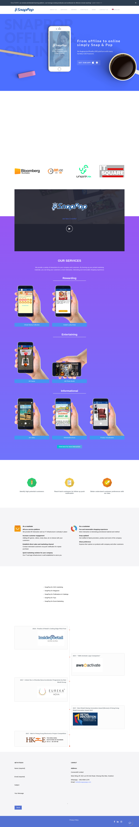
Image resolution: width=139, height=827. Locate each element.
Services (64, 9)
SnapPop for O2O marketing (54, 587)
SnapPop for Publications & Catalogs (56, 594)
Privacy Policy (74, 820)
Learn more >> (97, 3)
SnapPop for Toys (50, 597)
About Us (53, 9)
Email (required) (19, 776)
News (94, 9)
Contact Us (104, 9)
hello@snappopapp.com (83, 782)
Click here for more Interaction (69, 447)
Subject (16, 785)
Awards (74, 9)
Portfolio (84, 9)
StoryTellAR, (15, 3)
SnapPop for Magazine (52, 590)
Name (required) (19, 768)
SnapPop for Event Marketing (54, 601)
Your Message (19, 793)
